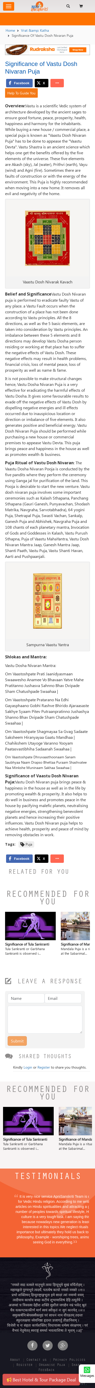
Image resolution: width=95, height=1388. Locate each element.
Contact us (36, 1360)
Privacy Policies (69, 1360)
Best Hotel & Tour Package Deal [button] (41, 1379)
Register (43, 1067)
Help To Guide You (21, 93)
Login (28, 1067)
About (15, 1360)
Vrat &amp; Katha (35, 30)
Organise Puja (52, 1365)
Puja (29, 844)
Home (10, 30)
